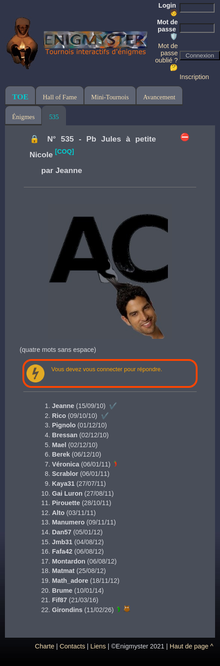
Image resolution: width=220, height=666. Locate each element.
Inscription (194, 76)
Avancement (159, 97)
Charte (44, 646)
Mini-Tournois (110, 97)
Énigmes (23, 116)
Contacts (72, 646)
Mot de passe (167, 29)
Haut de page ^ (191, 646)
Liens (98, 646)
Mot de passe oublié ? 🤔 (166, 56)
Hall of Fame (60, 97)
